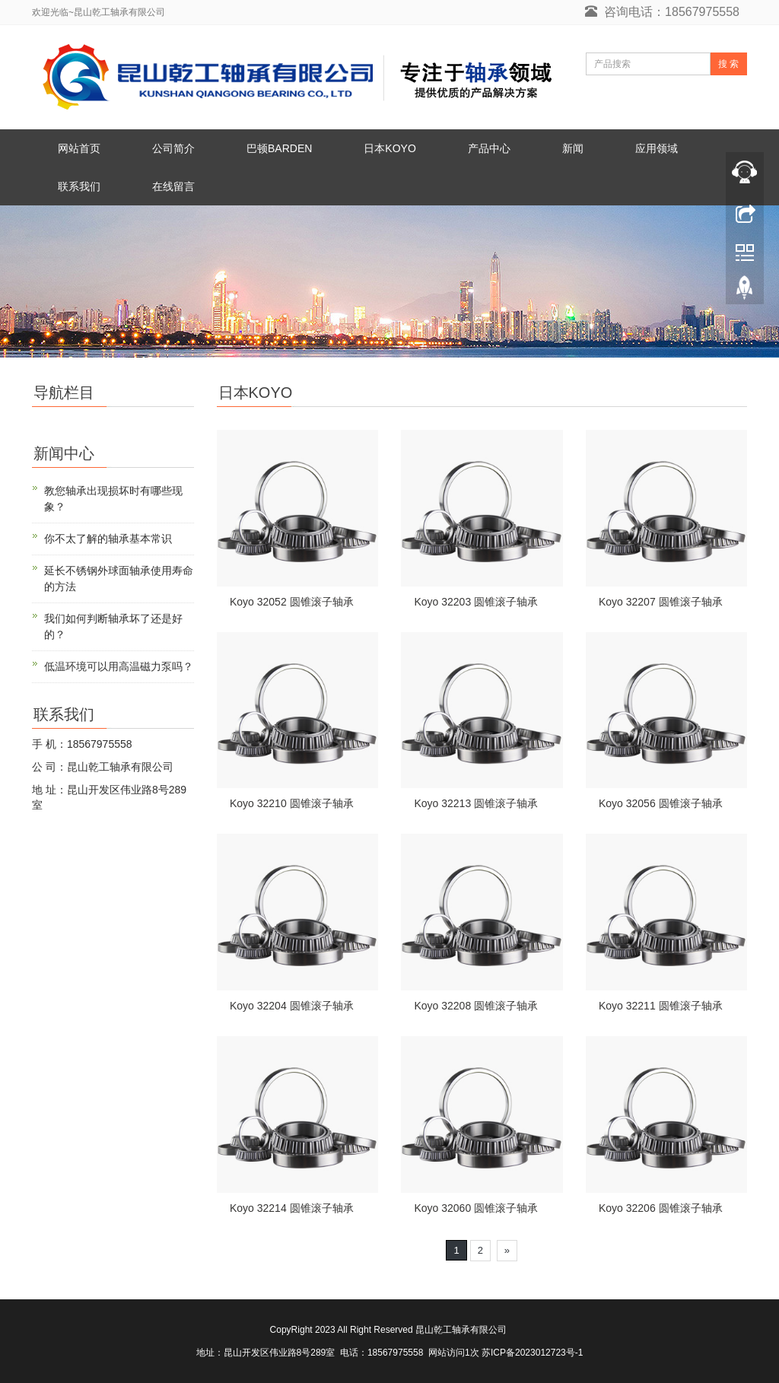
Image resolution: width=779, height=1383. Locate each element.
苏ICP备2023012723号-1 (532, 1352)
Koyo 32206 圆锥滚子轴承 (661, 1208)
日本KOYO (389, 148)
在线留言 (173, 186)
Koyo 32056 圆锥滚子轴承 (661, 803)
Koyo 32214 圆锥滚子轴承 (292, 1208)
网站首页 (79, 148)
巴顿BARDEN (279, 148)
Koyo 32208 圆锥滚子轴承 (476, 1006)
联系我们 (79, 186)
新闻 (572, 148)
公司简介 (173, 148)
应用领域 (656, 148)
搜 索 (728, 64)
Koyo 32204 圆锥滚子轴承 (292, 1006)
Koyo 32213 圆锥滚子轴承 (476, 803)
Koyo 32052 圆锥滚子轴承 (292, 602)
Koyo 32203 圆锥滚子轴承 (476, 602)
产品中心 (489, 148)
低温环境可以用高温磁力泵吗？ (118, 666)
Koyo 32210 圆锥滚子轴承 (292, 803)
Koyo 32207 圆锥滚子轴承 (661, 602)
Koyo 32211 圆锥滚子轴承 (661, 1006)
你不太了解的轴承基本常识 (108, 539)
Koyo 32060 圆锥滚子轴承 (476, 1208)
